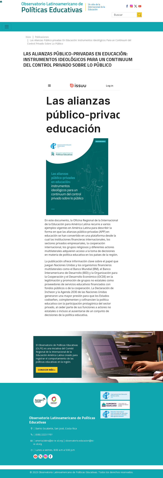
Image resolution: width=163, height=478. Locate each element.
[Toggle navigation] (6, 26)
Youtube (35, 456)
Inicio (28, 37)
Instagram (45, 456)
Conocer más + (46, 369)
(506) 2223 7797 (43, 434)
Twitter (40, 456)
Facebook (50, 456)
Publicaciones (42, 37)
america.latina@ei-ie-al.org (49, 440)
